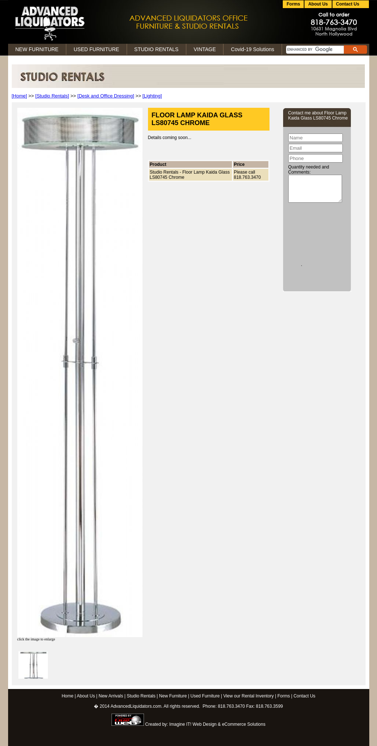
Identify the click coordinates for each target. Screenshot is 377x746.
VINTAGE (205, 49)
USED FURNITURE (96, 49)
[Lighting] (152, 96)
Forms (293, 4)
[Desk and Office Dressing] (105, 96)
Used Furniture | (206, 696)
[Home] (19, 96)
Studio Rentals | (142, 696)
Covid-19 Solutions (252, 49)
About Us (318, 4)
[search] (314, 50)
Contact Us (304, 696)
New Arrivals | (112, 696)
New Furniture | (174, 696)
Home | (68, 696)
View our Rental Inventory (248, 696)
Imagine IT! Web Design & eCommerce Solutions (217, 724)
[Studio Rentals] (52, 96)
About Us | (87, 696)
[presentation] (318, 232)
